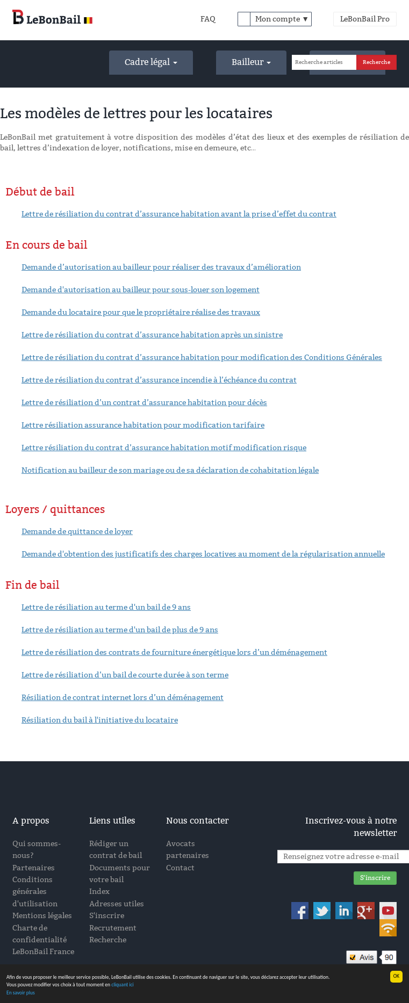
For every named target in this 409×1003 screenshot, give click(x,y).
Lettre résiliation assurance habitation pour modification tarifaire (142, 425)
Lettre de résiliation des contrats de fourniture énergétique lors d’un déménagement (174, 652)
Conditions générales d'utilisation (35, 891)
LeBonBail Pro (365, 19)
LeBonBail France (43, 951)
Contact (180, 867)
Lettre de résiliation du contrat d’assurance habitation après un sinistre (152, 335)
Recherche (107, 939)
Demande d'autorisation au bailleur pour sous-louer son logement (140, 289)
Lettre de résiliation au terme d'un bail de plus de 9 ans (119, 629)
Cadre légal (151, 62)
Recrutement (113, 928)
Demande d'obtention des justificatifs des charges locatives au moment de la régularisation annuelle (203, 554)
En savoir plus (20, 993)
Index (99, 891)
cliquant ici (122, 985)
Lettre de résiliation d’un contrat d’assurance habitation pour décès (144, 402)
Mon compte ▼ (282, 19)
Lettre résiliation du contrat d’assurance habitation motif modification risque (163, 447)
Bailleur (251, 62)
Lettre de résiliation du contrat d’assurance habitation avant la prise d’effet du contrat (178, 214)
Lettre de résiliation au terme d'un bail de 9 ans (106, 607)
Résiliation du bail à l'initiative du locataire (99, 720)
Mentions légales (42, 915)
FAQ (208, 19)
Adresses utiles (116, 903)
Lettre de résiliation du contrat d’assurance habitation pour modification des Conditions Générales (201, 357)
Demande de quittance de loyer (77, 531)
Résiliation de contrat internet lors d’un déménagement (122, 697)
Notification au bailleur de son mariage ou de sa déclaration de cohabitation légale (170, 470)
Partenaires (33, 867)
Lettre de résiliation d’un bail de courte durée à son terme (124, 675)
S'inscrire (106, 915)
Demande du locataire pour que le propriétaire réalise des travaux (140, 312)
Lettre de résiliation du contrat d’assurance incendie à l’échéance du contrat (159, 380)
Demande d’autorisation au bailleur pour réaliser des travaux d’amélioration (161, 267)
